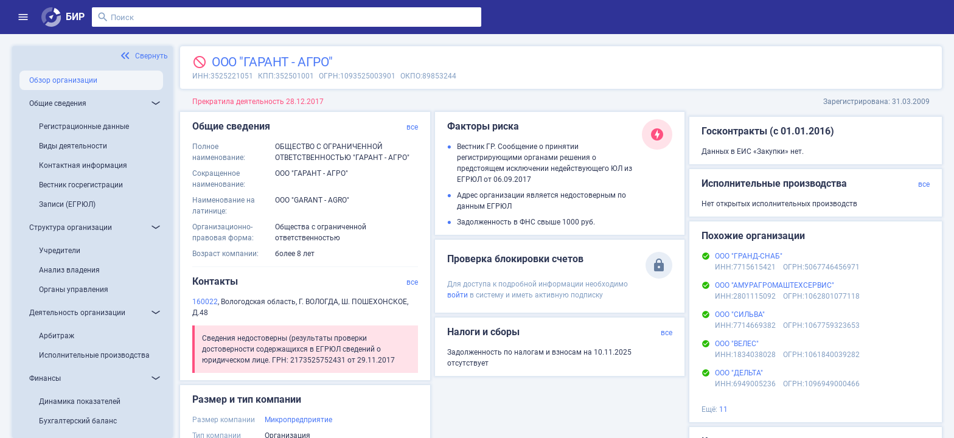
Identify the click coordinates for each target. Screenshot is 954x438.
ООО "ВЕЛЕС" (737, 343)
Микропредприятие (298, 419)
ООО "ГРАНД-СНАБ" (748, 256)
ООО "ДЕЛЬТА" (739, 373)
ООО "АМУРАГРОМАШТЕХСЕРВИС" (774, 285)
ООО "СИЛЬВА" (740, 314)
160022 (205, 301)
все (412, 127)
